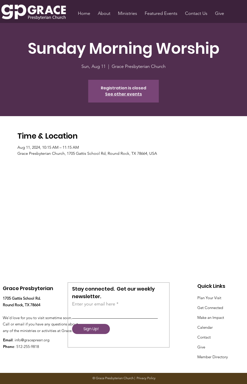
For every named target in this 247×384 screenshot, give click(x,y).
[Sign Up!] (91, 329)
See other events (123, 94)
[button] (104, 13)
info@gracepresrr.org (32, 340)
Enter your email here (93, 304)
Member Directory (212, 356)
